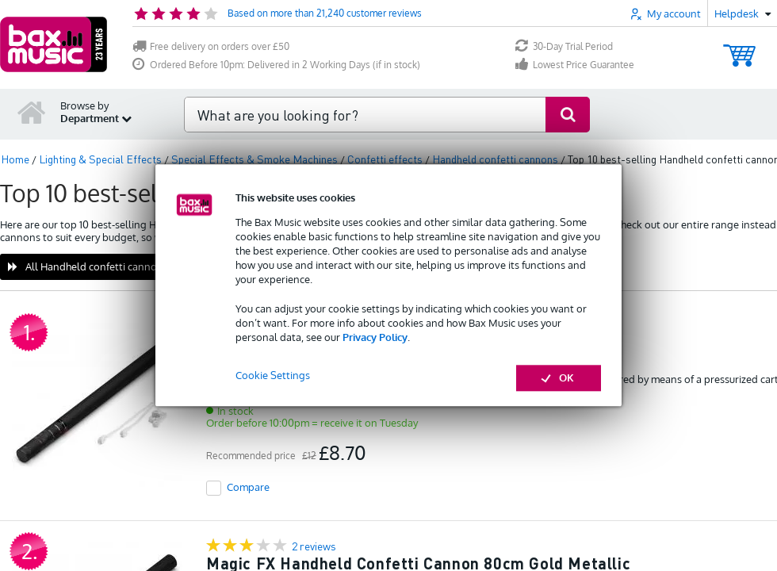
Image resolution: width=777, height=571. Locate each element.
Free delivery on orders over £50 (210, 46)
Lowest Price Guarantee (574, 64)
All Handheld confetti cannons (88, 266)
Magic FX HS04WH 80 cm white (324, 344)
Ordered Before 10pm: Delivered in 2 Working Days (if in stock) (276, 64)
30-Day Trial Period (564, 46)
